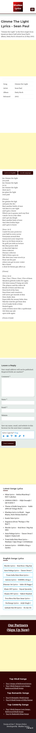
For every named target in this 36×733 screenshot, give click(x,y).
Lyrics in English (10, 173)
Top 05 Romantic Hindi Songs (17, 698)
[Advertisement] (18, 58)
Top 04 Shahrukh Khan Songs (17, 714)
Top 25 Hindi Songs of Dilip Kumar (19, 700)
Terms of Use (8, 724)
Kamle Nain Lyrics (12, 518)
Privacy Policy (21, 724)
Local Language (25, 173)
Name (4, 399)
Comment (5, 377)
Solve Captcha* (10, 433)
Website (4, 415)
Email (4, 407)
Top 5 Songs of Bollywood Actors (18, 684)
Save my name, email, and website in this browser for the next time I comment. (17, 427)
